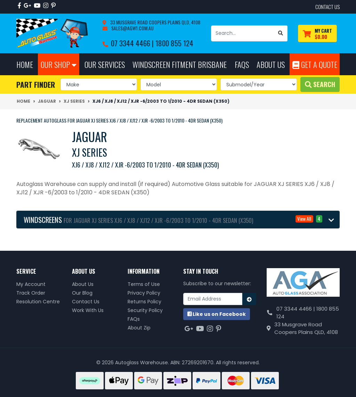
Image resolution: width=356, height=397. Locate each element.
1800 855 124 (174, 43)
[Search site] (281, 33)
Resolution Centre (38, 301)
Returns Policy (144, 301)
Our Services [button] (104, 64)
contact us (327, 6)
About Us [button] (271, 64)
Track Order (30, 292)
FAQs (134, 319)
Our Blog (82, 292)
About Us (83, 284)
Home (24, 64)
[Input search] (242, 33)
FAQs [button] (242, 64)
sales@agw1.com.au (132, 28)
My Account (31, 284)
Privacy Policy (144, 292)
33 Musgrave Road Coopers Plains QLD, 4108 (154, 22)
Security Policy (145, 310)
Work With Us (88, 310)
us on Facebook (216, 314)
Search (320, 84)
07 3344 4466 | (133, 43)
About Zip (139, 327)
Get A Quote (314, 64)
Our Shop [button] (58, 64)
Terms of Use (144, 284)
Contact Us (85, 301)
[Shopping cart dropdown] (317, 33)
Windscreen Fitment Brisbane (179, 64)
